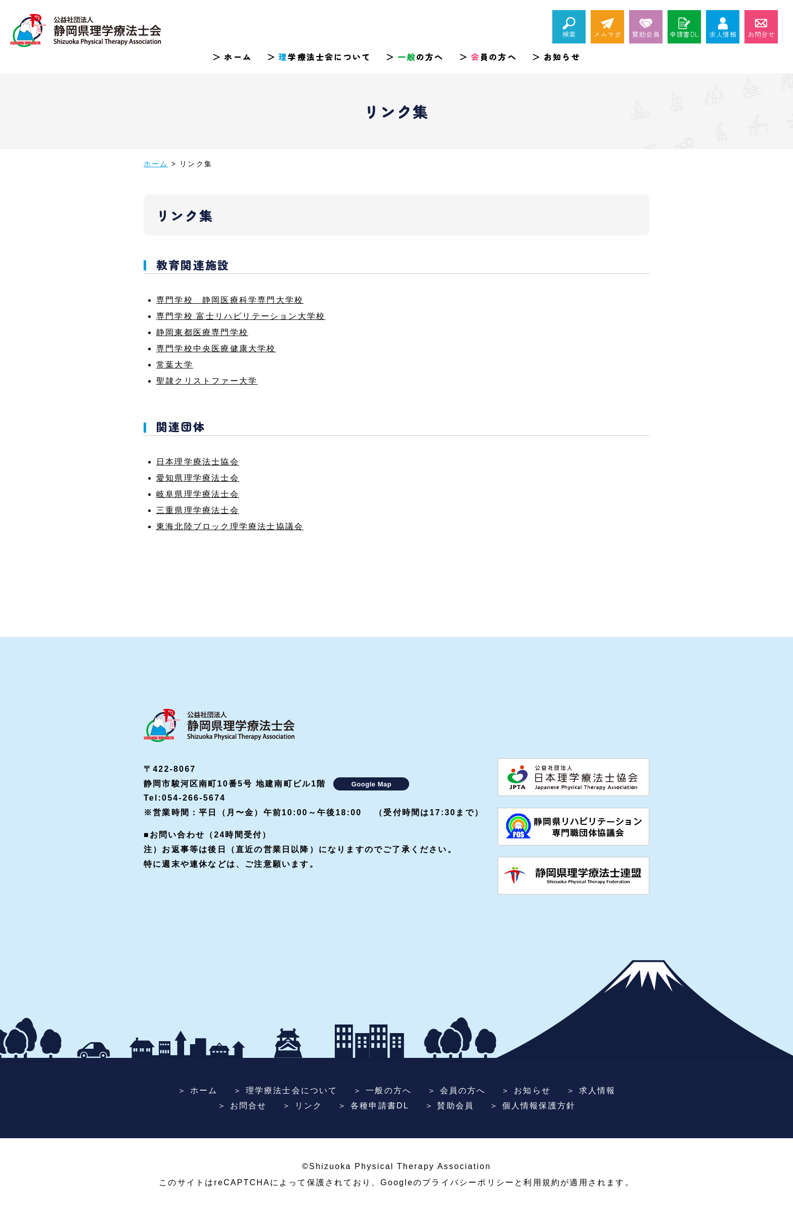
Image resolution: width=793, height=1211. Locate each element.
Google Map (371, 784)
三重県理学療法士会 (197, 510)
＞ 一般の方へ (382, 1090)
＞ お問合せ (242, 1105)
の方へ (421, 57)
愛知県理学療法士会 (197, 478)
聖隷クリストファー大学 (206, 381)
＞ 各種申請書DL (373, 1105)
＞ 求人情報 (591, 1090)
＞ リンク (302, 1105)
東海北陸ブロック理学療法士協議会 (229, 526)
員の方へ (494, 57)
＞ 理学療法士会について (285, 1090)
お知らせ (562, 57)
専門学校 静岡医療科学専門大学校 (229, 300)
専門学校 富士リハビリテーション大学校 (240, 316)
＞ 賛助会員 (449, 1105)
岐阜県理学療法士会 (197, 494)
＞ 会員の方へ (456, 1090)
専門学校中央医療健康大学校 (216, 348)
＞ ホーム (197, 1090)
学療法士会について (325, 57)
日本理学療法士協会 (197, 461)
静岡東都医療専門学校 (202, 332)
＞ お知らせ (526, 1090)
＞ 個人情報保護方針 (533, 1105)
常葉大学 (174, 364)
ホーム (238, 57)
